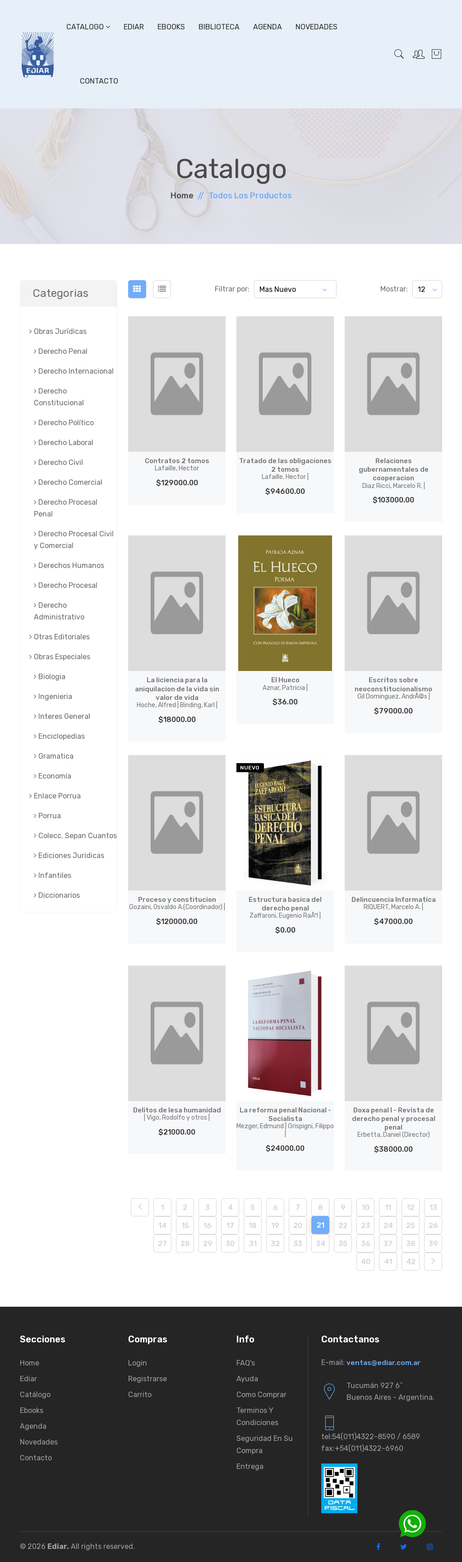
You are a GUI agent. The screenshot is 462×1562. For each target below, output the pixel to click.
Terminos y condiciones (257, 1416)
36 (365, 1243)
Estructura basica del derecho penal (285, 907)
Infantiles (52, 875)
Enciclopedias (59, 736)
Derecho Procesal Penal (65, 508)
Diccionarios (57, 895)
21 (320, 1225)
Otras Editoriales (59, 637)
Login (137, 1363)
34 (320, 1243)
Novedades (316, 27)
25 (410, 1225)
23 (365, 1225)
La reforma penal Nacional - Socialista (285, 1122)
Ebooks (171, 27)
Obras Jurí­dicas (58, 331)
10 (366, 1207)
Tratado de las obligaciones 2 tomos (285, 468)
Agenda (267, 27)
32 (275, 1243)
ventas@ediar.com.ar (384, 1362)
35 (342, 1243)
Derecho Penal (61, 351)
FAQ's (245, 1363)
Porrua (47, 815)
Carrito (140, 1394)
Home (182, 196)
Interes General (62, 716)
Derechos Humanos (69, 565)
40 (365, 1261)
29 (208, 1243)
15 (185, 1225)
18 (253, 1225)
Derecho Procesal (65, 585)
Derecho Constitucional (59, 397)
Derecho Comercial (68, 482)
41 (388, 1261)
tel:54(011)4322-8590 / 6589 (370, 1436)
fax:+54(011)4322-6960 (362, 1448)
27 (162, 1243)
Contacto (99, 81)
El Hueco (285, 683)
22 (342, 1225)
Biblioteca (219, 27)
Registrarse (147, 1378)
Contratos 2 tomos (177, 464)
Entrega (249, 1466)
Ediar (134, 27)
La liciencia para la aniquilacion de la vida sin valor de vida (177, 692)
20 (297, 1225)
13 (433, 1207)
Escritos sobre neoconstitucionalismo (393, 687)
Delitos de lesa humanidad (177, 1114)
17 (230, 1225)
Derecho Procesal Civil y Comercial (74, 540)
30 (230, 1243)
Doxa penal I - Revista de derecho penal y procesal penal (393, 1122)
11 (388, 1207)
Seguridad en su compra (264, 1444)
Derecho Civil (58, 462)
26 (433, 1225)
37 (388, 1243)
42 (411, 1261)
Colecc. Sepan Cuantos (75, 835)
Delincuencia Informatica (394, 903)
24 (388, 1225)
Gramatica (54, 756)
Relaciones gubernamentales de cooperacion (393, 473)
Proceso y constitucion (177, 903)
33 (297, 1243)
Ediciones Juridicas (69, 855)
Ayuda (247, 1378)
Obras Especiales (59, 656)
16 (207, 1225)
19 (275, 1225)
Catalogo (88, 27)
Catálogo (35, 1394)
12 (411, 1207)
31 (253, 1243)
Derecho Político (64, 422)
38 (411, 1243)
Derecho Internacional (74, 371)
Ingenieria (53, 696)
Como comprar (261, 1394)
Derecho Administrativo (59, 611)
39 (433, 1243)
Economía (52, 776)
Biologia (49, 676)
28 (185, 1243)
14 (162, 1225)
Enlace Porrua (55, 796)
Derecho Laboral (63, 442)
